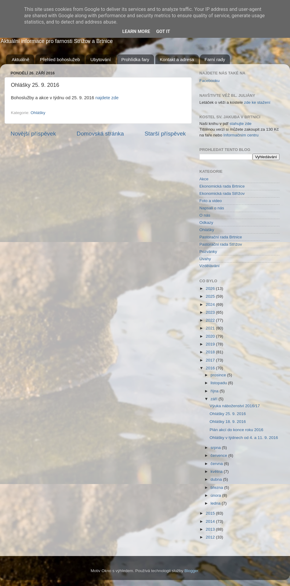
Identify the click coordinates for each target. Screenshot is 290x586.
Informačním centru (241, 135)
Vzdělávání (209, 266)
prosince (219, 375)
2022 (211, 320)
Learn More (136, 31)
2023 (211, 312)
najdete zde (107, 97)
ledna (216, 503)
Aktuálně (20, 59)
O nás (204, 215)
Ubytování (100, 59)
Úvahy (205, 259)
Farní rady (215, 59)
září (214, 399)
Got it (163, 31)
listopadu (219, 383)
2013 (211, 529)
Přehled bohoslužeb (60, 59)
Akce (203, 179)
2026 (211, 288)
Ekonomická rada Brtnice (222, 186)
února (216, 495)
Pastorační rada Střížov (220, 244)
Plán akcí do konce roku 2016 (236, 429)
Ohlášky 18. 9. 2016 (228, 421)
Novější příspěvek (33, 133)
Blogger (191, 570)
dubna (217, 479)
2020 (211, 336)
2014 (211, 521)
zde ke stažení (257, 102)
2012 (211, 537)
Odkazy (206, 222)
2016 (211, 368)
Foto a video (210, 200)
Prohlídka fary (135, 59)
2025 (211, 296)
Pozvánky (208, 251)
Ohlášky (38, 112)
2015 (211, 513)
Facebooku (209, 80)
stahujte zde (241, 123)
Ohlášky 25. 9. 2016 (228, 413)
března (217, 487)
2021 (211, 328)
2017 (211, 360)
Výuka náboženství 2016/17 (235, 406)
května (217, 471)
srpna (216, 447)
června (217, 463)
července (219, 455)
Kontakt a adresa (177, 59)
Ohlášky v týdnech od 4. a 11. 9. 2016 (244, 437)
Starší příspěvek (165, 133)
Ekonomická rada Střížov (222, 193)
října (215, 391)
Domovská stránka (100, 133)
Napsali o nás (211, 208)
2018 (211, 352)
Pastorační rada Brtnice (220, 237)
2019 (211, 344)
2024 (211, 304)
